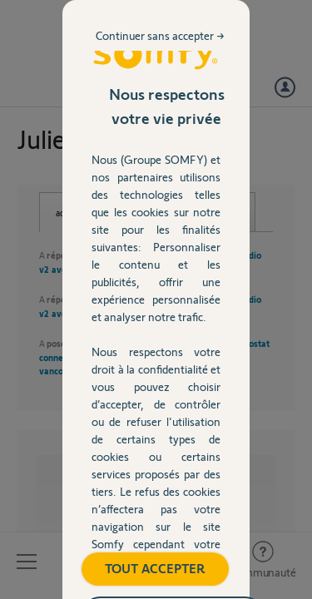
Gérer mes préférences (156, 462)
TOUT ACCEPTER (156, 419)
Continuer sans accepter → (212, 120)
